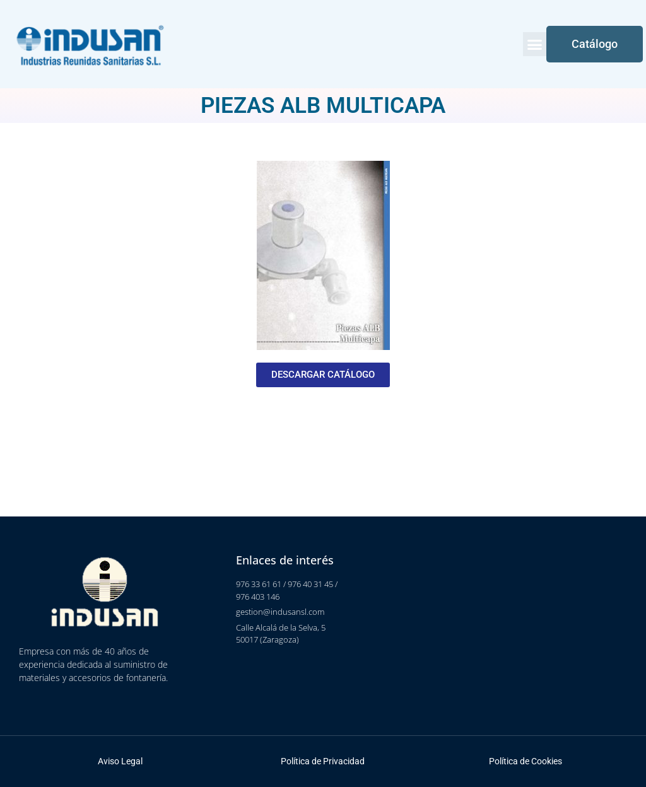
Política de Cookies (525, 761)
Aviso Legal (120, 761)
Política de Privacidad (323, 761)
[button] (535, 44)
